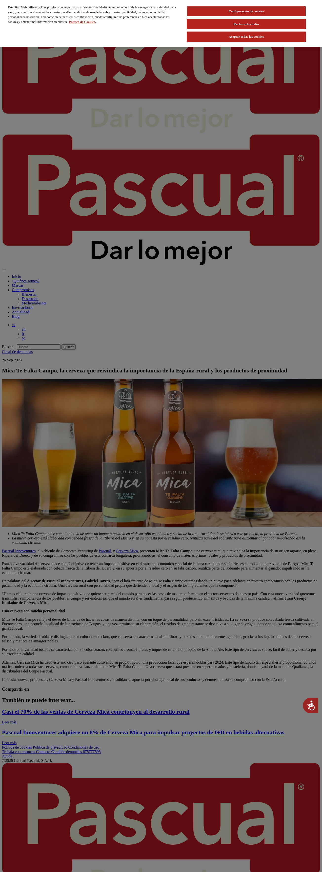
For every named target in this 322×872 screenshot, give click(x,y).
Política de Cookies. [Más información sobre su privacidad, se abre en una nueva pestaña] (82, 22)
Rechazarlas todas (246, 24)
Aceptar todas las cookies (246, 36)
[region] (161, 23)
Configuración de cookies (246, 11)
